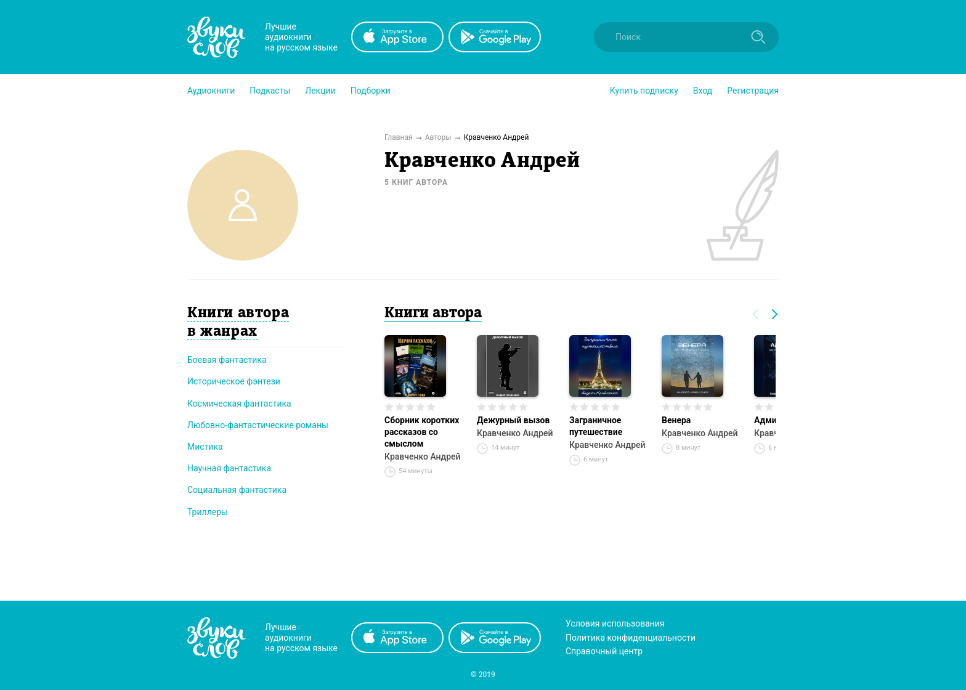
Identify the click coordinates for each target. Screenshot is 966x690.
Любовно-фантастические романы (257, 425)
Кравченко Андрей (422, 456)
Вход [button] (702, 90)
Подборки (371, 90)
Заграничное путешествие (595, 426)
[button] (211, 90)
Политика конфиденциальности (631, 638)
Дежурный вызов (513, 420)
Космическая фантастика (239, 403)
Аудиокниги (211, 90)
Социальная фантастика (236, 490)
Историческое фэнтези (233, 381)
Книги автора (433, 313)
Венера (676, 420)
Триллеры (207, 512)
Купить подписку (644, 90)
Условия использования (615, 623)
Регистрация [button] (753, 90)
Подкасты (270, 90)
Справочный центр (604, 651)
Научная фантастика (229, 468)
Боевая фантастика (226, 360)
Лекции (320, 90)
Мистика (205, 447)
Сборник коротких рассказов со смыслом (421, 431)
